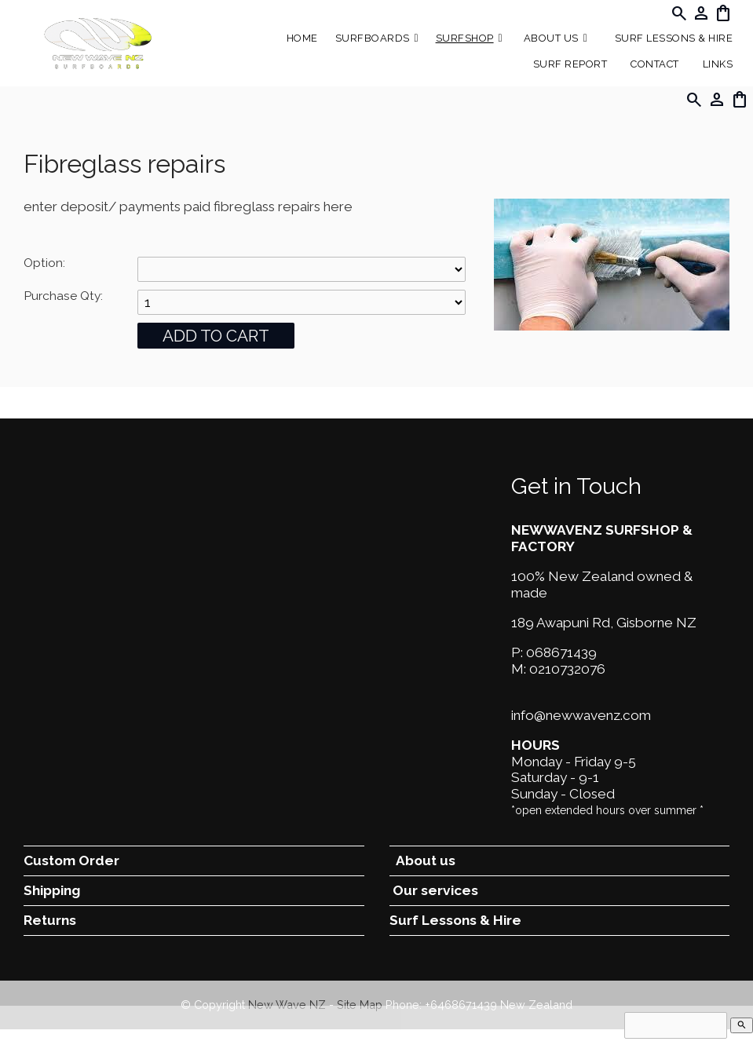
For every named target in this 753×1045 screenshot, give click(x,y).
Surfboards (372, 38)
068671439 (561, 652)
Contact (655, 64)
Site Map (359, 1004)
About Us (551, 38)
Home (302, 38)
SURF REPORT (570, 64)
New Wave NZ (287, 1004)
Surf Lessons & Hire (674, 38)
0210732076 (567, 669)
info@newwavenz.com (581, 715)
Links (718, 64)
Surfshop (465, 38)
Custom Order (71, 860)
